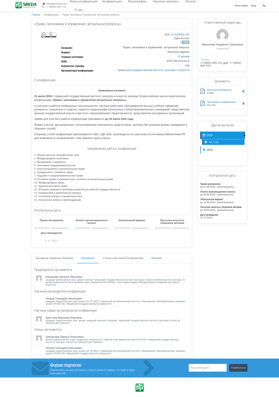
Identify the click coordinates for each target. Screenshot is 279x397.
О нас (79, 9)
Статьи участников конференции (123, 258)
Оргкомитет (88, 258)
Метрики (156, 258)
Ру (264, 5)
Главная (36, 14)
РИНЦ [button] (185, 42)
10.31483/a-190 (180, 34)
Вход (253, 5)
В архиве (184, 56)
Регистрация (241, 5)
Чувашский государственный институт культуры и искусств (153, 70)
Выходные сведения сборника (54, 258)
